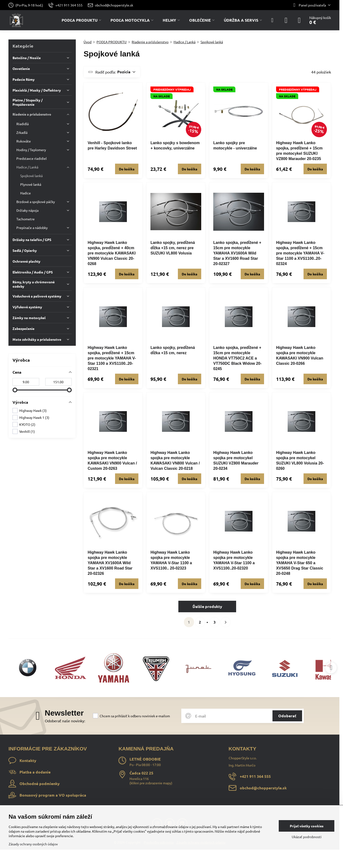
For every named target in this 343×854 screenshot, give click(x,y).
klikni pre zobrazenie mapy (151, 783)
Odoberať (287, 715)
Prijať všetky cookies (307, 826)
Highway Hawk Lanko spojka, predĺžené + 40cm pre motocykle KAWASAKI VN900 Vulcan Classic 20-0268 (112, 253)
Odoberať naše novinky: (65, 720)
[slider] (15, 390)
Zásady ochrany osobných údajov (33, 844)
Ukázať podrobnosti (307, 837)
